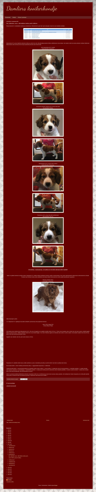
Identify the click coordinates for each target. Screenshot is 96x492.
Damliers (10, 479)
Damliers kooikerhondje (31, 8)
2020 (9, 438)
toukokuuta (11, 454)
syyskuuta (11, 449)
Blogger (55, 485)
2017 (9, 444)
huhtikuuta (11, 460)
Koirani (14, 17)
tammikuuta (11, 465)
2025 (9, 430)
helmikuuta (11, 463)
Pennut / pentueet (22, 17)
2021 (9, 437)
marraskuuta (11, 445)
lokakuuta (11, 447)
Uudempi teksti (10, 420)
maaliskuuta (11, 461)
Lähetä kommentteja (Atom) (14, 422)
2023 (9, 433)
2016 (9, 467)
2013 (9, 472)
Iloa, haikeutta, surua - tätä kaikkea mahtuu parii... (18, 456)
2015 (9, 469)
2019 (9, 440)
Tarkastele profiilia (10, 481)
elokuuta (11, 450)
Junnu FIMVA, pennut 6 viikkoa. (15, 457)
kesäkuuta (11, 452)
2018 (9, 442)
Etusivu (47, 420)
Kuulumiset (7, 17)
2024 (9, 431)
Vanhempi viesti (86, 420)
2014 (9, 471)
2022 (9, 435)
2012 (9, 474)
